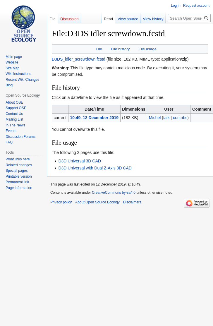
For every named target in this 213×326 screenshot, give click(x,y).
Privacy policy (61, 202)
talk (166, 117)
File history (120, 49)
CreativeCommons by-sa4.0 (113, 193)
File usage (148, 49)
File (99, 49)
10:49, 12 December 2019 (94, 117)
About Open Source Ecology (97, 202)
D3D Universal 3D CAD (79, 161)
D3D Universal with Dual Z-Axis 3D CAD (95, 168)
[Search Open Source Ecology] (189, 18)
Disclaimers (132, 202)
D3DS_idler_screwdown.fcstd (78, 59)
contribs (180, 117)
